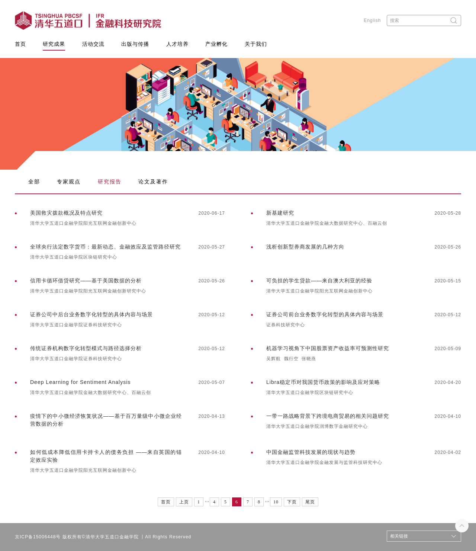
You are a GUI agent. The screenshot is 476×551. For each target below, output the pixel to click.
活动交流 (93, 44)
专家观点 (69, 182)
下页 (292, 501)
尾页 (310, 501)
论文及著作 (153, 182)
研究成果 (54, 44)
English (372, 20)
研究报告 (110, 182)
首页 (20, 44)
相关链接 (399, 536)
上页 (184, 501)
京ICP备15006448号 (38, 536)
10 (276, 501)
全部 (34, 182)
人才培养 (177, 44)
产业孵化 (216, 44)
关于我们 (256, 44)
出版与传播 (135, 44)
